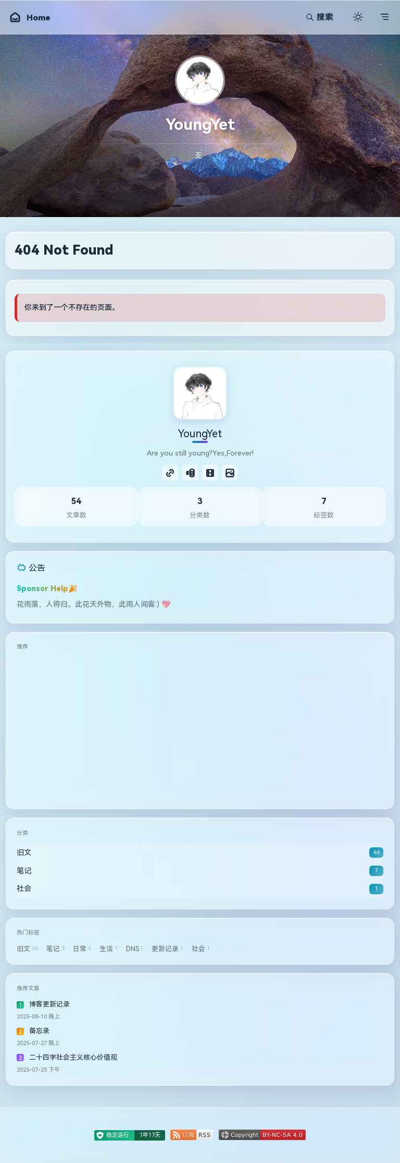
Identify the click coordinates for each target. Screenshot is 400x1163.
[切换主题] (358, 16)
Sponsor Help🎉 (47, 588)
